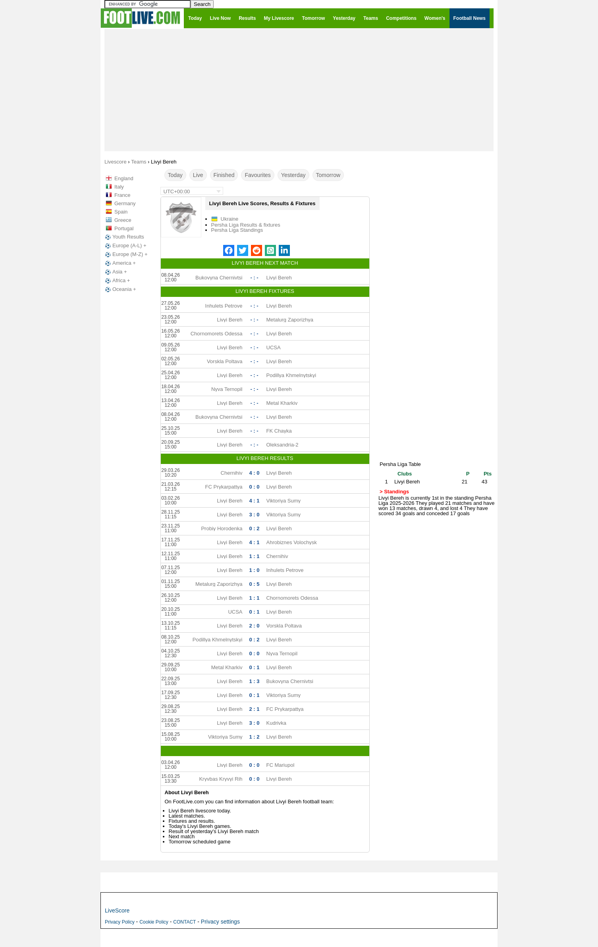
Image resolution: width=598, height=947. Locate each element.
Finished (224, 175)
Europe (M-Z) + (126, 254)
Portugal (123, 228)
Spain (120, 212)
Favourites (257, 175)
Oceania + (120, 289)
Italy (119, 187)
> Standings (394, 492)
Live (198, 175)
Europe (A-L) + (125, 246)
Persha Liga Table (400, 464)
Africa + (117, 280)
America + (120, 263)
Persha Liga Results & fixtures (245, 225)
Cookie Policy (153, 922)
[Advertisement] (299, 89)
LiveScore (117, 910)
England (123, 178)
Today (175, 175)
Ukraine (230, 219)
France (122, 195)
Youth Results (124, 237)
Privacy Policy (120, 922)
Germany (124, 203)
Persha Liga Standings (237, 230)
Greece (122, 220)
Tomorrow (328, 175)
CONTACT (184, 922)
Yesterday (293, 175)
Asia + (115, 272)
